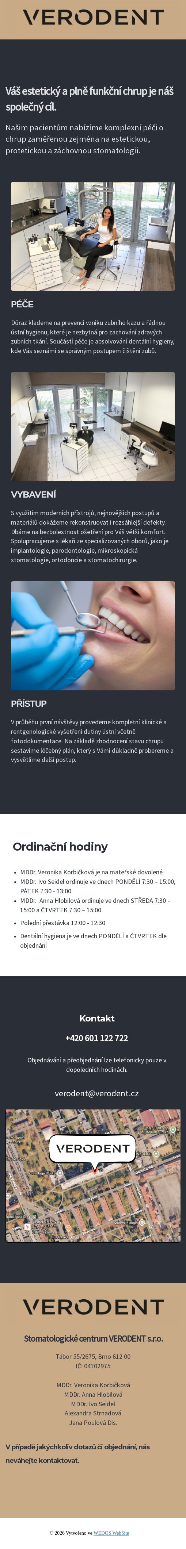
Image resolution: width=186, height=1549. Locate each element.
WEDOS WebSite (111, 1533)
